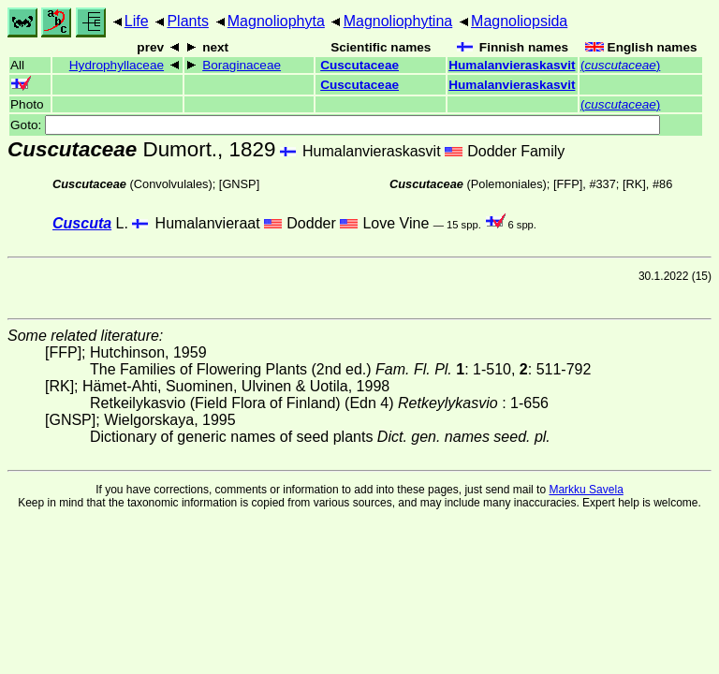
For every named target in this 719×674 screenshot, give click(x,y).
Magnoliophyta (276, 21)
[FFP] (567, 184)
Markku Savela (586, 489)
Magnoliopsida (519, 21)
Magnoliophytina (398, 21)
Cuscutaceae (359, 65)
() (620, 65)
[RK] (634, 184)
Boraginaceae (241, 65)
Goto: (335, 125)
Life (137, 21)
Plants (187, 21)
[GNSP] (239, 184)
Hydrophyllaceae (116, 65)
